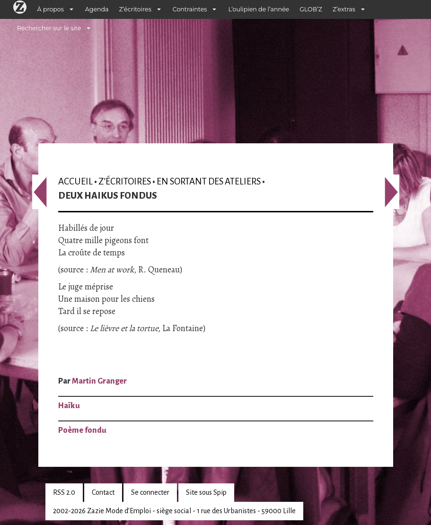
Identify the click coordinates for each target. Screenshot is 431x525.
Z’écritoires (135, 9)
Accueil (75, 181)
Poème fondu (82, 430)
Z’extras (344, 9)
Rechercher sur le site (49, 28)
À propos (50, 9)
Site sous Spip (206, 492)
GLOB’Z (310, 9)
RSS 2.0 (64, 492)
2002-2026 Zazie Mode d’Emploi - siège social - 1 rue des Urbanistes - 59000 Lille (174, 511)
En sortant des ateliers (209, 181)
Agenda (97, 9)
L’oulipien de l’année (258, 9)
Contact (103, 492)
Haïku (69, 406)
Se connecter (150, 492)
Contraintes (190, 9)
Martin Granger (99, 381)
